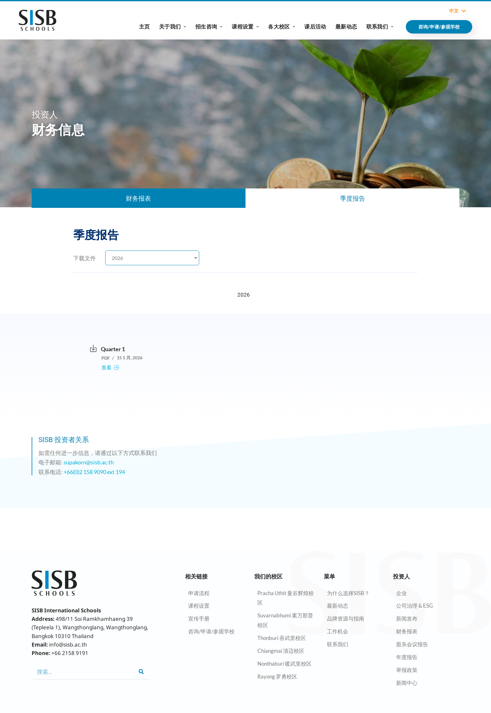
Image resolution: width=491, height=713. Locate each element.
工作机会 (337, 631)
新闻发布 (406, 618)
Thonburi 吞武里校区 (281, 638)
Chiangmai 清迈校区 (280, 650)
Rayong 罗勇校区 (277, 676)
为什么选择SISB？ (348, 593)
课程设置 (245, 26)
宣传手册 (198, 618)
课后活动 (315, 26)
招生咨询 (208, 26)
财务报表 (138, 198)
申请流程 (198, 593)
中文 (457, 11)
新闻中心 (406, 682)
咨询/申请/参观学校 (211, 631)
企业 (401, 593)
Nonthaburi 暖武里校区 (284, 663)
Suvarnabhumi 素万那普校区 (285, 620)
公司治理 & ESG (414, 605)
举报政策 (406, 670)
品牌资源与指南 (345, 618)
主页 (144, 26)
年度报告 (406, 657)
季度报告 (352, 198)
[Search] (141, 671)
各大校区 (281, 26)
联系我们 (379, 26)
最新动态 (346, 26)
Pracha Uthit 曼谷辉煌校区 (285, 598)
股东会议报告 (412, 644)
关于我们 (172, 26)
